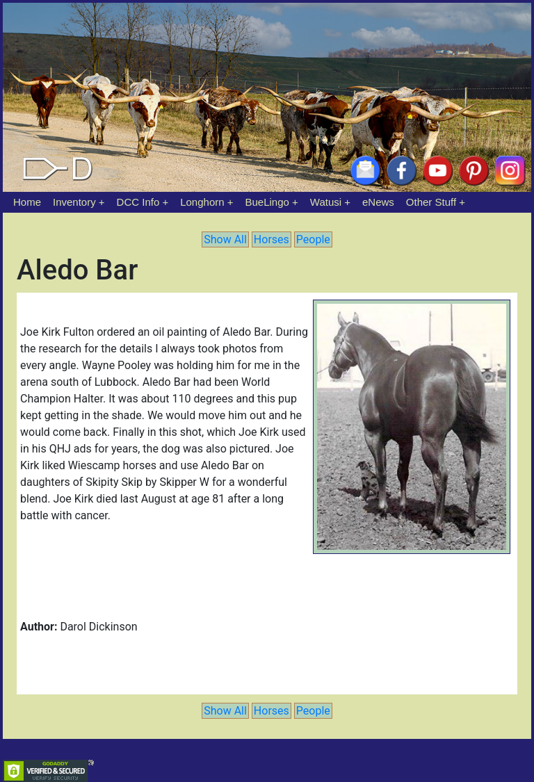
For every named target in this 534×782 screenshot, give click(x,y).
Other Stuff (431, 202)
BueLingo (267, 202)
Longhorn (202, 202)
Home (27, 202)
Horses (271, 239)
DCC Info (138, 202)
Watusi (325, 202)
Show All (225, 239)
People (313, 239)
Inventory (74, 202)
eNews (378, 202)
